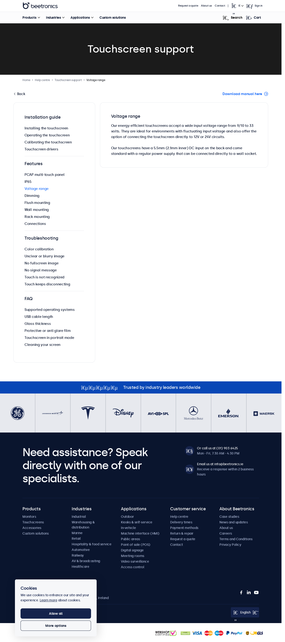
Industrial (79, 516)
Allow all (55, 613)
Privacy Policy (230, 544)
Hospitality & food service (91, 544)
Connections (35, 223)
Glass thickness (38, 323)
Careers (225, 533)
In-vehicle (128, 527)
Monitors (29, 516)
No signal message (41, 270)
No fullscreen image (41, 263)
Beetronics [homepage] (40, 6)
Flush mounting (37, 202)
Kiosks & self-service (136, 522)
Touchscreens (33, 522)
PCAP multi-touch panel (44, 174)
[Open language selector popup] (237, 6)
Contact (220, 5)
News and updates (233, 522)
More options (55, 625)
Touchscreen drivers (41, 149)
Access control (132, 567)
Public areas (130, 539)
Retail (76, 538)
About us (206, 5)
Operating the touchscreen (47, 135)
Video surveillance (135, 561)
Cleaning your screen (42, 344)
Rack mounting (37, 216)
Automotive (81, 549)
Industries (53, 17)
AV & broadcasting (86, 561)
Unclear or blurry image (44, 256)
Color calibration (39, 249)
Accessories (31, 527)
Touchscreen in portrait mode (49, 337)
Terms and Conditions (235, 539)
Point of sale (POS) (135, 544)
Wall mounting (37, 209)
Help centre (179, 516)
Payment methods (184, 527)
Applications (80, 17)
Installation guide (43, 117)
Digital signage (132, 550)
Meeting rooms (132, 555)
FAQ (29, 299)
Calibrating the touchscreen (48, 142)
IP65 (28, 181)
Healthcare (80, 566)
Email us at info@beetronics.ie (220, 464)
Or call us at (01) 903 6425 (217, 448)
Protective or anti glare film (47, 330)
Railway (78, 555)
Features (34, 164)
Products (29, 17)
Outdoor (127, 516)
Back (20, 94)
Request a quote (188, 5)
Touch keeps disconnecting (47, 284)
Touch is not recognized (44, 277)
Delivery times (181, 522)
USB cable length (39, 316)
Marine (77, 533)
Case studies (229, 516)
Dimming (32, 195)
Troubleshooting (41, 238)
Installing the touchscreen (46, 128)
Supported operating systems (50, 309)
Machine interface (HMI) (140, 533)
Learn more (48, 600)
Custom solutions (112, 17)
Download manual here (242, 94)
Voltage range (37, 188)
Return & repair (182, 533)
